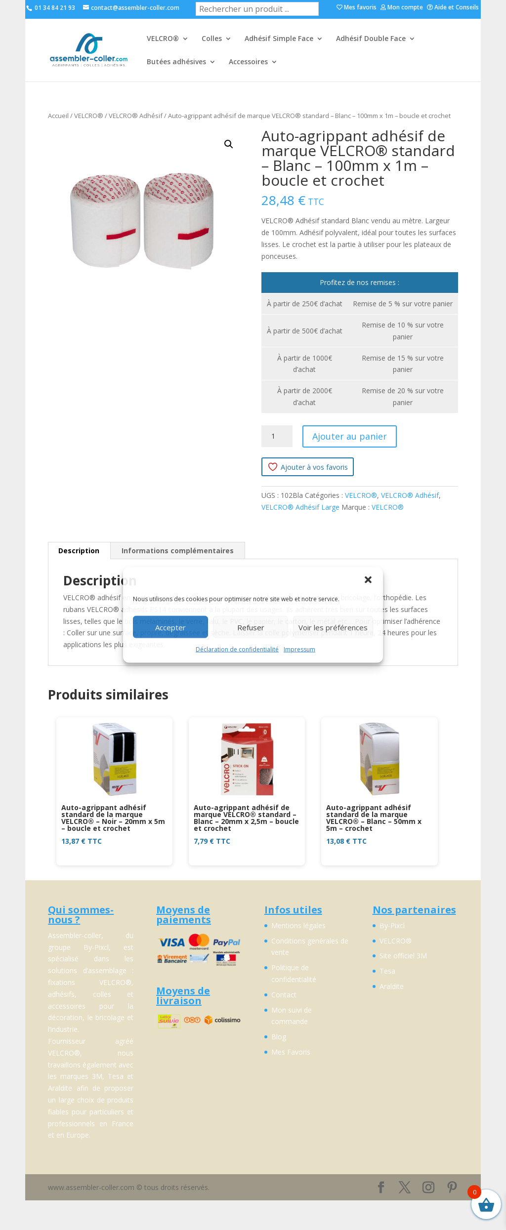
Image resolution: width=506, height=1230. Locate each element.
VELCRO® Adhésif (136, 115)
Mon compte (401, 7)
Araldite (392, 986)
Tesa (387, 971)
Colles (212, 39)
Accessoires (248, 62)
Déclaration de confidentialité (237, 649)
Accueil (58, 115)
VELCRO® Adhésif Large (300, 507)
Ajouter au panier (349, 436)
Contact (283, 994)
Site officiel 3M (403, 955)
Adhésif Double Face (371, 39)
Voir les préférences (333, 627)
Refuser (250, 627)
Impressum (299, 649)
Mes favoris (357, 7)
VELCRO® (163, 39)
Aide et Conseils (453, 7)
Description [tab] (78, 550)
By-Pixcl (392, 925)
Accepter (170, 627)
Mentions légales (298, 925)
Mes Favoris (290, 1052)
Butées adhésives (176, 62)
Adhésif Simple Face (279, 39)
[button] (368, 580)
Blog (278, 1036)
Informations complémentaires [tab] (178, 550)
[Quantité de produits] (277, 436)
